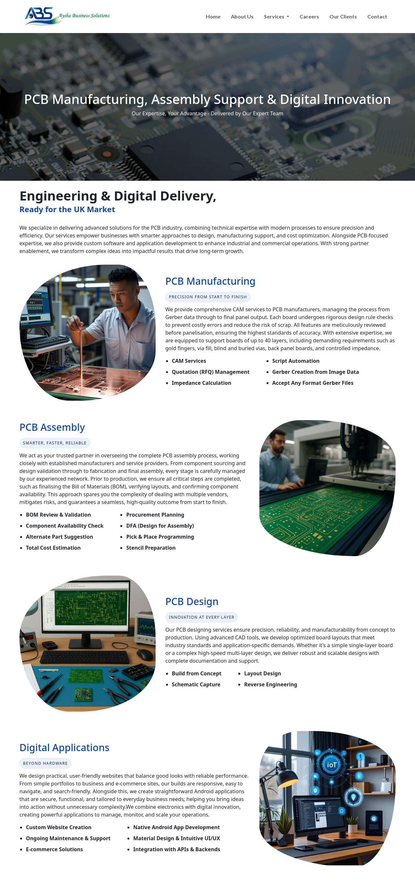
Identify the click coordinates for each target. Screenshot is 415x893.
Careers (309, 16)
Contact (377, 16)
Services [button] (274, 16)
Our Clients (343, 16)
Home (213, 16)
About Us (242, 16)
